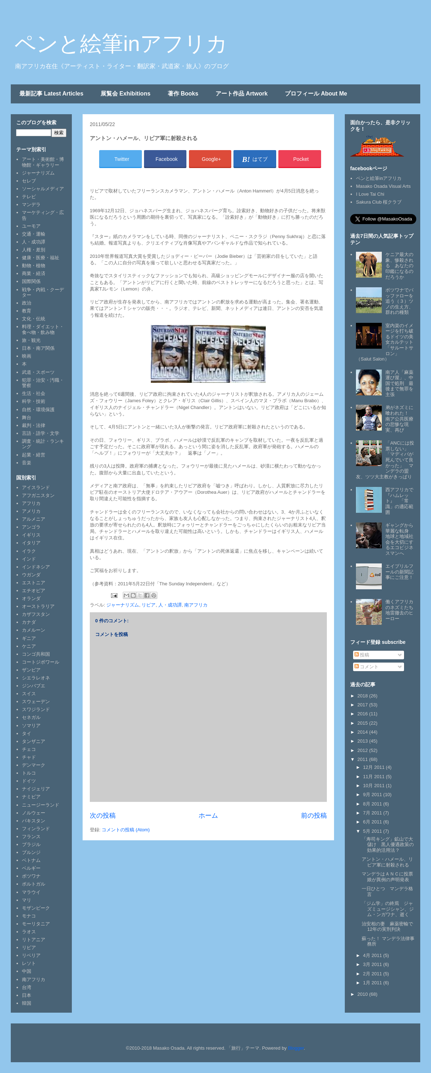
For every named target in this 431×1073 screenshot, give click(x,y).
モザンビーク (36, 908)
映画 (26, 356)
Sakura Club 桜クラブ (379, 202)
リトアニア (33, 939)
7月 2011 (373, 813)
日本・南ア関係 (38, 348)
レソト (29, 963)
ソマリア (31, 725)
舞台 (26, 417)
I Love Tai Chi (370, 194)
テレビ (29, 196)
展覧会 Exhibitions (125, 93)
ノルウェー (33, 813)
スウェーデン (36, 701)
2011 (363, 759)
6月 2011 (373, 822)
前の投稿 (314, 815)
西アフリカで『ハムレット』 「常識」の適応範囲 (399, 501)
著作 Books (183, 93)
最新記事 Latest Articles (51, 93)
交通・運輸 (33, 234)
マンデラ (31, 204)
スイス (29, 693)
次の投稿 (103, 815)
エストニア (33, 582)
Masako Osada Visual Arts (383, 186)
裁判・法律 (33, 425)
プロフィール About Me (316, 93)
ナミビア (31, 796)
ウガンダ (31, 574)
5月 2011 (373, 831)
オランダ (31, 598)
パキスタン (33, 820)
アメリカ (31, 511)
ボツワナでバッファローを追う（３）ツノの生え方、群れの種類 (399, 301)
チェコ (29, 749)
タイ (26, 733)
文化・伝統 (33, 318)
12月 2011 (374, 767)
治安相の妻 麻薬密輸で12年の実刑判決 (387, 926)
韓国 (26, 1003)
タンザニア (33, 741)
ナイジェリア (36, 788)
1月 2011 (373, 982)
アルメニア (33, 519)
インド (29, 559)
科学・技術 (33, 401)
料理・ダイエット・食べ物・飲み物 (43, 329)
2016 (363, 713)
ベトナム (31, 860)
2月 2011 (373, 973)
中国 (26, 971)
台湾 (26, 987)
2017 (363, 704)
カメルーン (33, 630)
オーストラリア (38, 606)
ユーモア (31, 226)
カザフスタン (36, 614)
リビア (149, 605)
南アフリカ (196, 605)
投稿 (362, 655)
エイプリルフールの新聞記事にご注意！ (399, 571)
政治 (26, 303)
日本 (26, 995)
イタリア (31, 542)
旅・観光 (31, 340)
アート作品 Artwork (242, 93)
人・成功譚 (170, 605)
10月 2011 (374, 785)
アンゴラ (31, 527)
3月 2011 (373, 964)
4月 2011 (373, 955)
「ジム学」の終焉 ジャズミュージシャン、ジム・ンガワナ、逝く (388, 909)
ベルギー (31, 868)
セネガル (31, 717)
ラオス (29, 931)
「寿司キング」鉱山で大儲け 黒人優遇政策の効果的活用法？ (388, 844)
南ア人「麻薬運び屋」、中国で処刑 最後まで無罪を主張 (399, 383)
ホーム (208, 815)
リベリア (31, 955)
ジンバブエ (33, 685)
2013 (363, 741)
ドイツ (29, 781)
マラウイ (31, 892)
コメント (366, 666)
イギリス (31, 535)
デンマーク (33, 765)
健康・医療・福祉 (40, 257)
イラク (29, 551)
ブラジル (31, 844)
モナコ (29, 916)
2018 (363, 695)
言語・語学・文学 (40, 433)
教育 (26, 310)
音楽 (26, 462)
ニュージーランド (40, 805)
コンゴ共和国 (36, 654)
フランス (31, 836)
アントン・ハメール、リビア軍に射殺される (387, 862)
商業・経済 (33, 273)
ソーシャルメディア (43, 188)
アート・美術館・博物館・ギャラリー (43, 162)
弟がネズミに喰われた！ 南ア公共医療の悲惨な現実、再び (399, 418)
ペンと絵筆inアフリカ (121, 44)
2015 (363, 723)
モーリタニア (36, 923)
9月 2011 (373, 794)
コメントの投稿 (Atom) (126, 829)
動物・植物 (33, 265)
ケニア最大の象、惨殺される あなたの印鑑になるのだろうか (399, 265)
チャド (29, 757)
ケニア (29, 646)
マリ (26, 900)
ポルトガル (33, 884)
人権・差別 (33, 249)
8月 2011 (373, 804)
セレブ (29, 181)
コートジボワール (40, 662)
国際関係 (31, 281)
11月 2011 (374, 776)
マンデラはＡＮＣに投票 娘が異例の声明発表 (390, 876)
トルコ (29, 773)
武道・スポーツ (38, 372)
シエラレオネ (36, 678)
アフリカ (31, 503)
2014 (363, 732)
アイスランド (36, 487)
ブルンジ (31, 852)
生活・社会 (33, 393)
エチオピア (33, 590)
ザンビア (31, 670)
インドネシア (36, 567)
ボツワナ (31, 876)
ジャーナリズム (122, 605)
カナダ (29, 622)
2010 (363, 994)
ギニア (29, 638)
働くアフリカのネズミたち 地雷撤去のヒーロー (401, 610)
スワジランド (36, 709)
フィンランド (36, 828)
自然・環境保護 (38, 409)
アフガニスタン (38, 495)
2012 (363, 750)
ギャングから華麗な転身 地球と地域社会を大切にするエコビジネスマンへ (399, 539)
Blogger (296, 1048)
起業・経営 (33, 454)
